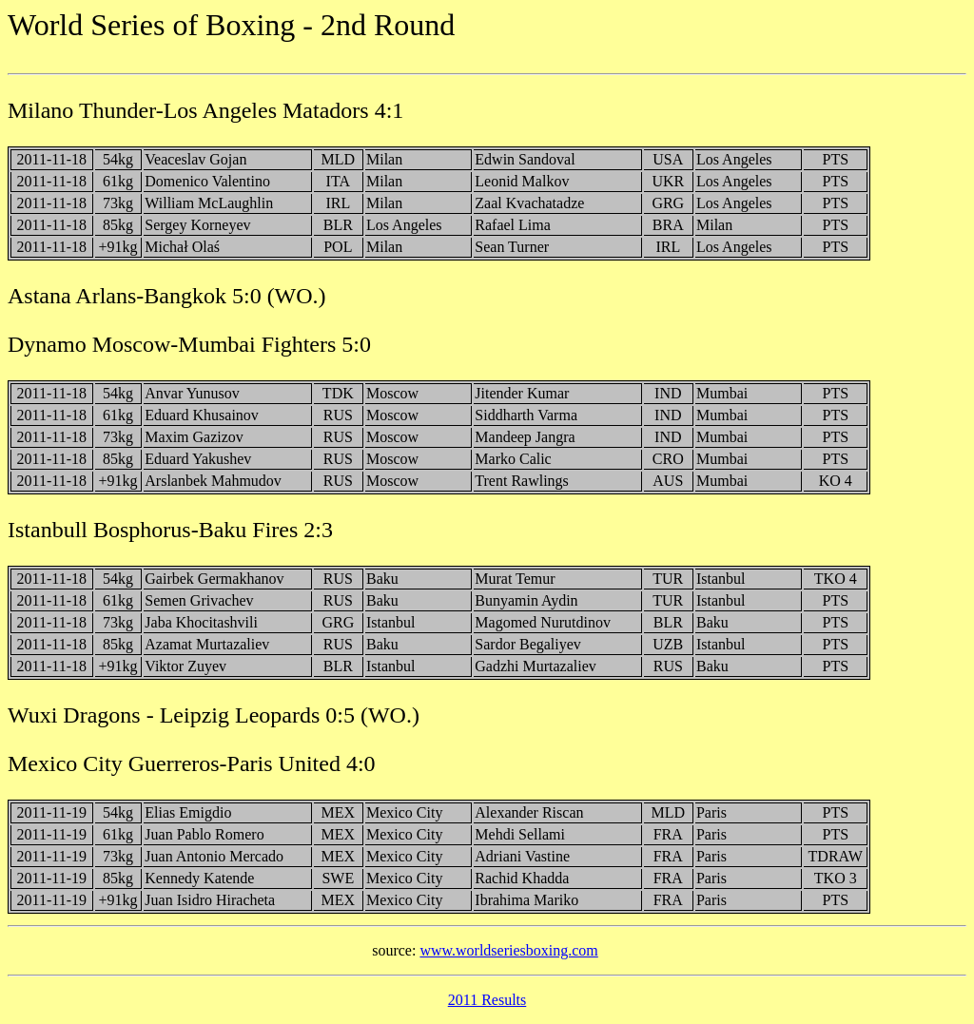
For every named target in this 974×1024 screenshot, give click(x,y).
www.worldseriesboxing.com (508, 950)
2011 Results (487, 1000)
